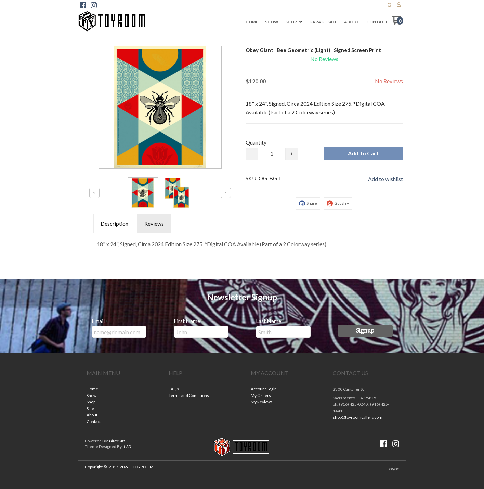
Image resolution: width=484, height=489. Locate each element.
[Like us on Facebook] (83, 5)
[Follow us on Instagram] (94, 5)
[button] (389, 5)
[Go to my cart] (397, 23)
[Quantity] (272, 154)
